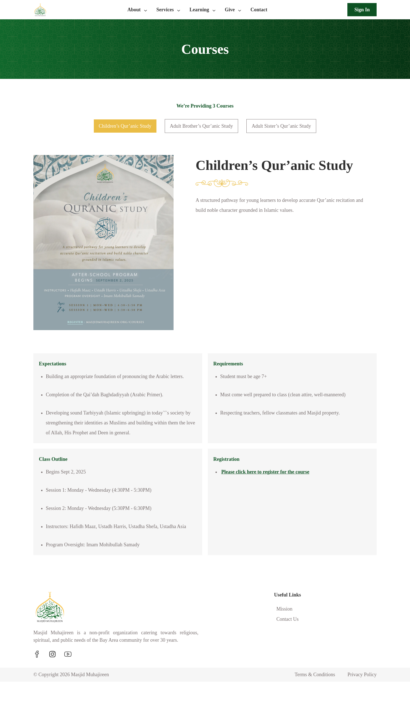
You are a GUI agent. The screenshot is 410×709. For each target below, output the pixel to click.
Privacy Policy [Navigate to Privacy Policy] (361, 701)
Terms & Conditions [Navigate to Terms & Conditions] (310, 701)
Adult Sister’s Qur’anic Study (287, 126)
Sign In (361, 9)
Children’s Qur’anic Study (119, 126)
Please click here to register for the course (271, 481)
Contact (260, 9)
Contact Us (287, 639)
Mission (284, 628)
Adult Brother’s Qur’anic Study (201, 126)
